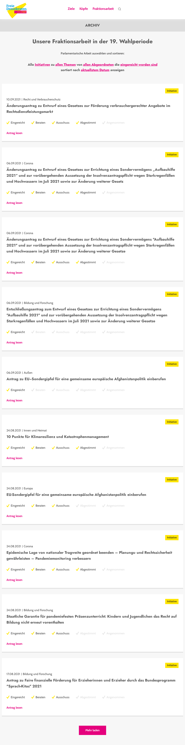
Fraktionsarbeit (103, 9)
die (117, 65)
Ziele (71, 9)
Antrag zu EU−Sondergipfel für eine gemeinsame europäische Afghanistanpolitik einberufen (86, 379)
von (79, 65)
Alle (31, 65)
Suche (119, 10)
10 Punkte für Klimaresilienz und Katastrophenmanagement (57, 437)
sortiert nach (70, 70)
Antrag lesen (14, 134)
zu (52, 65)
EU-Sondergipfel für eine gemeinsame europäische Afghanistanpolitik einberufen (76, 495)
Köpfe (83, 9)
